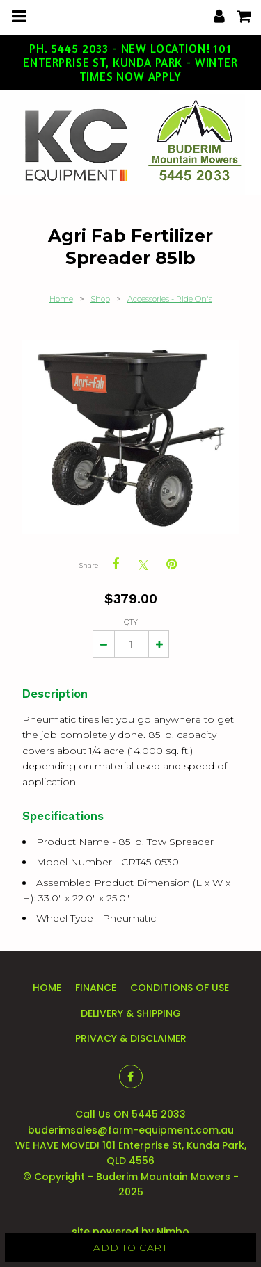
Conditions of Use (179, 988)
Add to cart (130, 1247)
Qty (131, 622)
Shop (100, 299)
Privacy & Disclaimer (131, 1038)
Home (61, 299)
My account (219, 16)
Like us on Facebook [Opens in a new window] (131, 1076)
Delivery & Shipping (131, 1013)
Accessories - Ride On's (169, 299)
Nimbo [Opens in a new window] (173, 1232)
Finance (95, 988)
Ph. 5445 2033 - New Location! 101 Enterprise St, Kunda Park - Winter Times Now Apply (130, 62)
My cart (253, 12)
